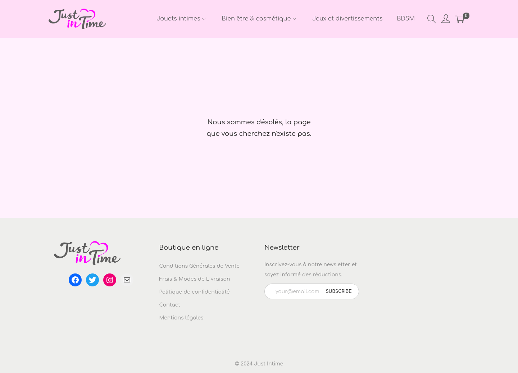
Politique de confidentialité (194, 292)
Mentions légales (181, 318)
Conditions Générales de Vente (199, 266)
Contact (169, 305)
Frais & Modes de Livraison (194, 279)
